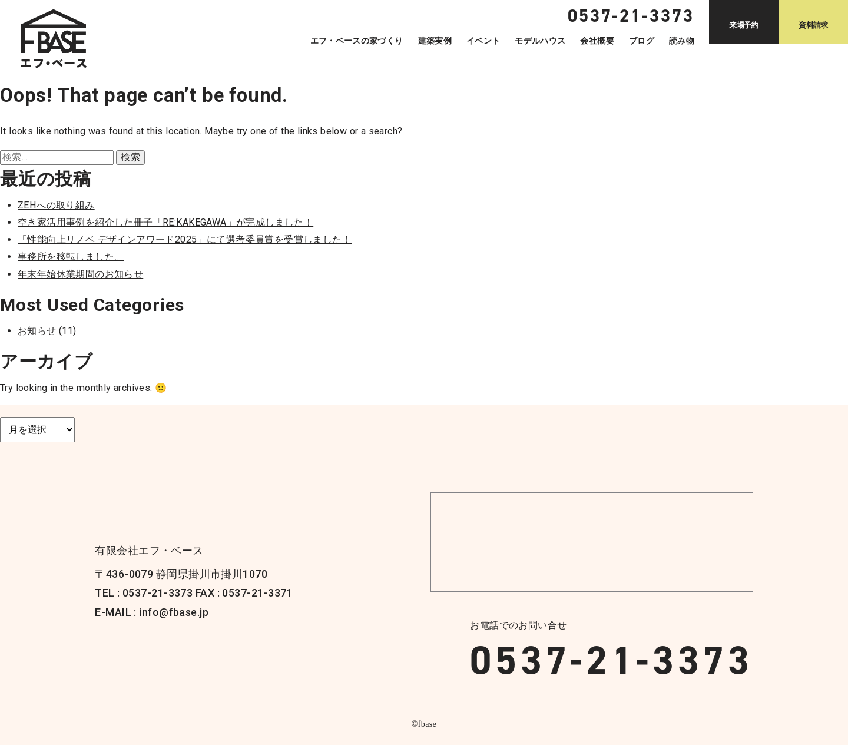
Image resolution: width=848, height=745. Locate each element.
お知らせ (37, 330)
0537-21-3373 (611, 660)
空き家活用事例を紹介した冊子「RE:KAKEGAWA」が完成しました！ (165, 222)
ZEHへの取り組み (56, 205)
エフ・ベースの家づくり (356, 40)
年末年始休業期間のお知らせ (80, 274)
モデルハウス (540, 40)
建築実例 (435, 40)
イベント (483, 40)
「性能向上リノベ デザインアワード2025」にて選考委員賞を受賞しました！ (185, 239)
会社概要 (597, 40)
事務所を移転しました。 (71, 256)
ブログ (641, 40)
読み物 (681, 40)
